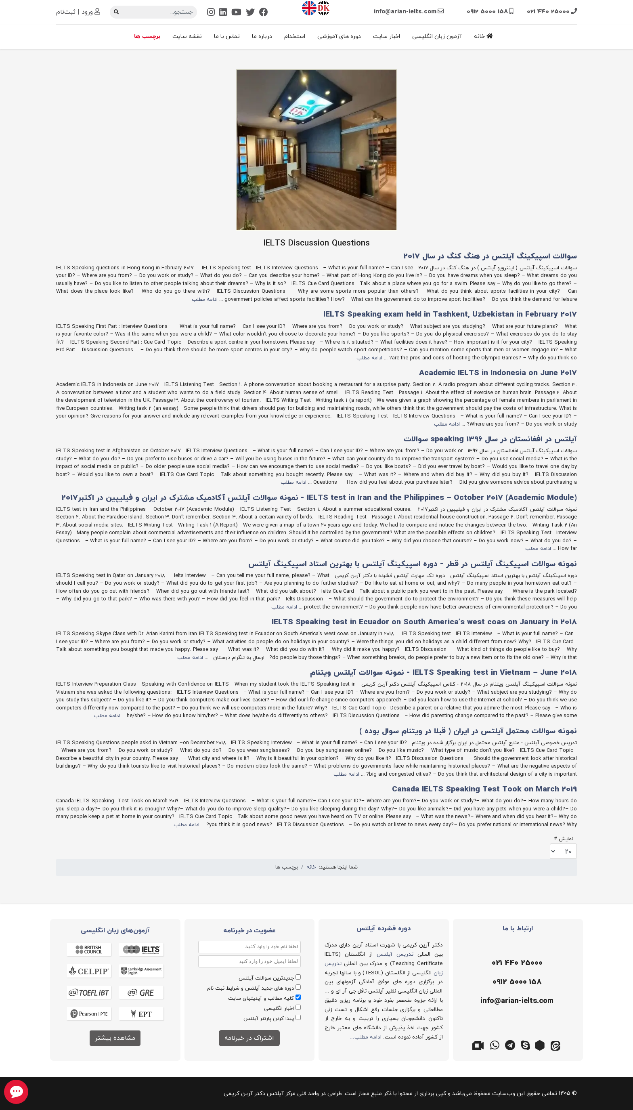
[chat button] (16, 1092)
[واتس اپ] (495, 1045)
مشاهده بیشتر (115, 1038)
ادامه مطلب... (365, 1037)
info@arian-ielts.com (405, 11)
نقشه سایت (187, 36)
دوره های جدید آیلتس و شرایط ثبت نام (250, 988)
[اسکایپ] (526, 1045)
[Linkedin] (223, 13)
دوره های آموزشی (339, 36)
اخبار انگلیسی (279, 1008)
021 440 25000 (548, 11)
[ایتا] (556, 1045)
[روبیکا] (541, 1045)
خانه (483, 36)
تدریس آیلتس (395, 954)
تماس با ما (227, 36)
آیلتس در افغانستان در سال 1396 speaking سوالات (490, 439)
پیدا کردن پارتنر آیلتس (268, 1018)
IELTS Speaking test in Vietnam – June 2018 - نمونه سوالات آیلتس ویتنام (443, 672)
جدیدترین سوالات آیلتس (266, 978)
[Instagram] (211, 13)
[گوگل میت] (480, 1045)
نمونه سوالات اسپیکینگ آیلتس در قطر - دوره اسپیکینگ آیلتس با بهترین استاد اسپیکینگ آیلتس (412, 564)
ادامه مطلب (205, 299)
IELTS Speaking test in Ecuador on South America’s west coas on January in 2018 (424, 622)
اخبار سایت (386, 36)
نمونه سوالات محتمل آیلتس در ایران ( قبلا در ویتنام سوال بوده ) (468, 731)
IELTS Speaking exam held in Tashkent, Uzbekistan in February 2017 (450, 314)
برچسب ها (147, 36)
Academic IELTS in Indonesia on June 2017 (498, 373)
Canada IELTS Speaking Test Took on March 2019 (484, 789)
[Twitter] (250, 13)
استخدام (294, 36)
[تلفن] (516, 963)
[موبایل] (516, 982)
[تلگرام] (510, 1045)
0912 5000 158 (487, 11)
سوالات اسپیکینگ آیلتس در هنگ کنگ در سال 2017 (490, 256)
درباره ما (262, 36)
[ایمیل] (516, 1001)
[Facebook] (263, 13)
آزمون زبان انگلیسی (437, 36)
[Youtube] (236, 13)
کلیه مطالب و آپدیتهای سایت (261, 998)
